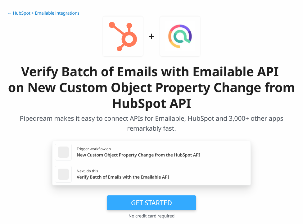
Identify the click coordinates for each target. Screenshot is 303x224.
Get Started (151, 202)
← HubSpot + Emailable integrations (43, 13)
